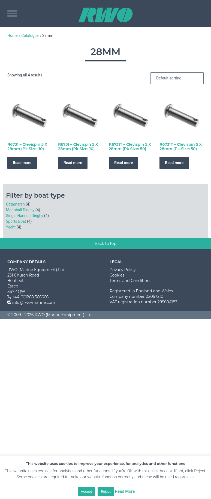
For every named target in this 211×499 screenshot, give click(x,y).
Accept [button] (86, 491)
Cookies (117, 275)
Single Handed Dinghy (24, 215)
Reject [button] (106, 491)
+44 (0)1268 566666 (30, 297)
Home (12, 35)
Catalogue (29, 35)
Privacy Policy (122, 269)
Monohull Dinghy (20, 210)
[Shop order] (177, 78)
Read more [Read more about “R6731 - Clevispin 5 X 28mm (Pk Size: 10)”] (22, 163)
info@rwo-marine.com (33, 302)
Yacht (11, 227)
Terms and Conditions (130, 280)
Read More (125, 491)
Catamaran (15, 204)
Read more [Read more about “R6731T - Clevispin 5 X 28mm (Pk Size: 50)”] (123, 163)
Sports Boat (16, 221)
